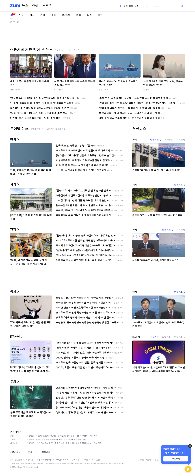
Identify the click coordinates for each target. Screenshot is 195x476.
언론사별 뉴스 (16, 452)
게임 (100, 15)
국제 (53, 15)
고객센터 (87, 459)
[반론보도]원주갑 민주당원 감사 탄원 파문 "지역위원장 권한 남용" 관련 (56, 439)
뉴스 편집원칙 (16, 459)
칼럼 (89, 15)
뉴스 (25, 6)
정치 (21, 15)
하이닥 (146, 89)
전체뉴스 (32, 452)
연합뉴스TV (103, 89)
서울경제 (181, 139)
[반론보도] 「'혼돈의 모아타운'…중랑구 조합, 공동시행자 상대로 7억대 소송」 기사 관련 (64, 443)
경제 (42, 15)
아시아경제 (59, 89)
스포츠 (47, 6)
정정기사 (14, 431)
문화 (78, 15)
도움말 (97, 459)
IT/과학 (66, 15)
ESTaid (14, 467)
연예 (35, 6)
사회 (32, 15)
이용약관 (29, 459)
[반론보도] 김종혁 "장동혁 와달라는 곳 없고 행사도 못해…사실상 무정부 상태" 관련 (61, 436)
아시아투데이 (15, 89)
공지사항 (75, 459)
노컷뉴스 (166, 336)
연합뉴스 (169, 139)
